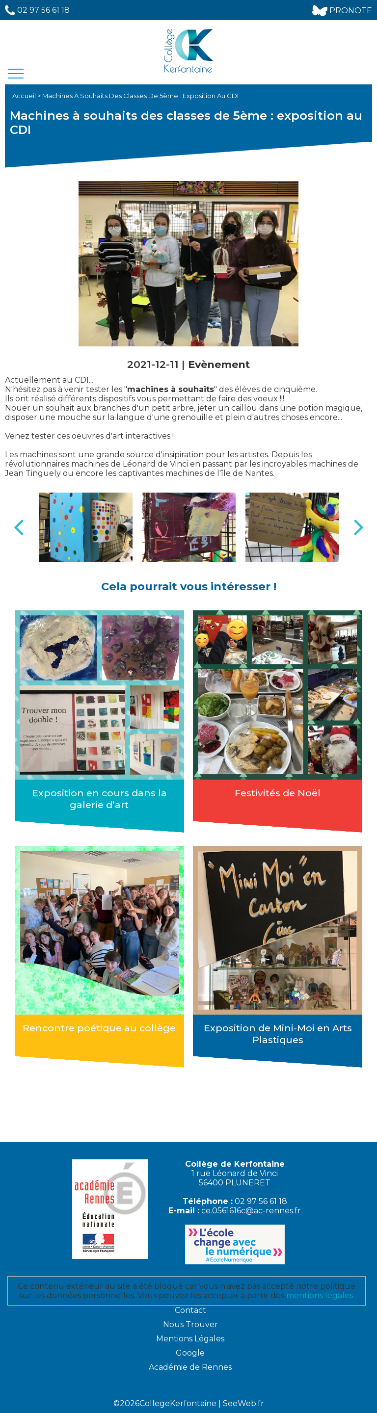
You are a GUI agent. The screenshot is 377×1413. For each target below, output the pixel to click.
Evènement (219, 364)
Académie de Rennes (190, 1367)
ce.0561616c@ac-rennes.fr (251, 1210)
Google (190, 1353)
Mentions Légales (190, 1338)
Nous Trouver (190, 1324)
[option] (86, 528)
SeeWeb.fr (243, 1403)
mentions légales (319, 1295)
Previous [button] (18, 527)
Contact (190, 1310)
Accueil (24, 96)
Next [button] (358, 527)
